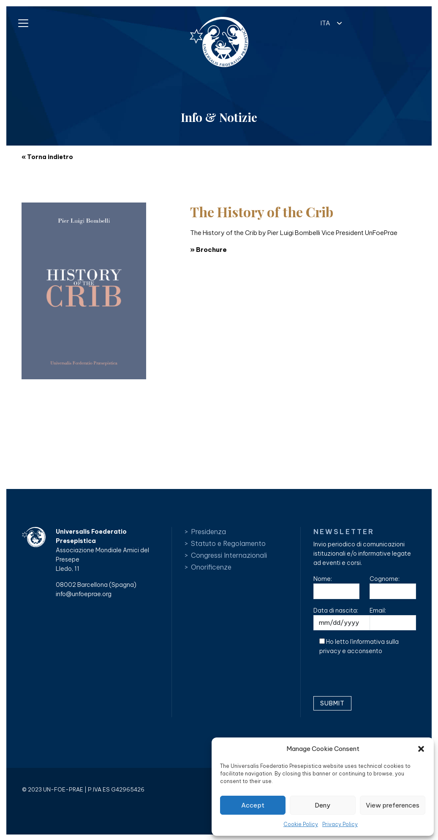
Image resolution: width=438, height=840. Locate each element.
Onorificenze (211, 567)
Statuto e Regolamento (228, 543)
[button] (421, 749)
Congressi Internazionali (229, 555)
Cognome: (393, 587)
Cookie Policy (300, 824)
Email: (393, 619)
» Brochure (208, 250)
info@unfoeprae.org (84, 594)
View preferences (392, 805)
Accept (252, 805)
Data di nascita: (349, 619)
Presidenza (208, 531)
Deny (322, 805)
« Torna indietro (47, 157)
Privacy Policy (340, 824)
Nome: (336, 587)
